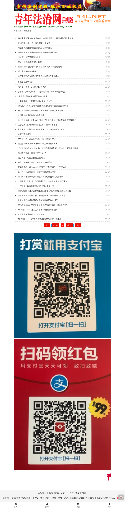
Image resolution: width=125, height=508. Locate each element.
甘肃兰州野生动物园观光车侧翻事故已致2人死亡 (38, 200)
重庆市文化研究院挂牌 (27, 71)
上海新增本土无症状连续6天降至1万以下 (35, 101)
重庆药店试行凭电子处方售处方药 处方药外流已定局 (40, 67)
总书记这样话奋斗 (25, 82)
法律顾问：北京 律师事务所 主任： (17, 498)
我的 (109, 505)
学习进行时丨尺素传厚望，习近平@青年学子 (37, 139)
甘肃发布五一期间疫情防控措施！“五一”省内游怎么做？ (41, 129)
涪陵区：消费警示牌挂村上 (29, 57)
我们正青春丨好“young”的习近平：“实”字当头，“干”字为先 (42, 167)
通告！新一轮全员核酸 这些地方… (32, 158)
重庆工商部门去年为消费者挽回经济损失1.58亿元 (38, 76)
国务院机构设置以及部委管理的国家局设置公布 (38, 52)
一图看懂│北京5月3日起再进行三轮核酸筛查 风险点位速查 (42, 181)
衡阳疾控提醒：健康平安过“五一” (32, 153)
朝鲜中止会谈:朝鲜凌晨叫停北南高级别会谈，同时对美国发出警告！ (46, 38)
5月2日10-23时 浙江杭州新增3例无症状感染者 (37, 210)
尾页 (78, 225)
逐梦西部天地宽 (24, 134)
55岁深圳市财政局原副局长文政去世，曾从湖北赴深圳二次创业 (44, 191)
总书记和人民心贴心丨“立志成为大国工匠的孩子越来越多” (42, 92)
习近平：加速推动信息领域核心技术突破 (35, 48)
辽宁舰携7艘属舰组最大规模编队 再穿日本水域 (37, 125)
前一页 (55, 225)
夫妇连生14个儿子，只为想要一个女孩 (34, 43)
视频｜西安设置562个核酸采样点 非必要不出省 (37, 143)
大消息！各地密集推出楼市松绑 (31, 115)
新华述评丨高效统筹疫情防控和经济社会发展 (37, 172)
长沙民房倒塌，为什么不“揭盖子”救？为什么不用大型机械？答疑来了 (47, 120)
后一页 (69, 225)
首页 (47, 225)
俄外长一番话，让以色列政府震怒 (32, 87)
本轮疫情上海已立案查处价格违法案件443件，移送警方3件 (43, 205)
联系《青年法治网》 (57, 493)
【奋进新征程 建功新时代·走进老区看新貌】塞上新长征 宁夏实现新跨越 (48, 148)
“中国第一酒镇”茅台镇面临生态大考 (32, 96)
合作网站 (42, 493)
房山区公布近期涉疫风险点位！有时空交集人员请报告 (40, 177)
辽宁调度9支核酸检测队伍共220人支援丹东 (36, 186)
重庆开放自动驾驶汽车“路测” (30, 62)
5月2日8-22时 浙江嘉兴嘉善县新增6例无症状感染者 (39, 219)
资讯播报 (27, 31)
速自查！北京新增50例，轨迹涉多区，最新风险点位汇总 (41, 195)
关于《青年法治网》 (78, 493)
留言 (78, 505)
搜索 (47, 505)
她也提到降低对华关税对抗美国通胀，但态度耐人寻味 (40, 110)
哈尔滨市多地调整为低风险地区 (31, 214)
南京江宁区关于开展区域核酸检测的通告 (35, 162)
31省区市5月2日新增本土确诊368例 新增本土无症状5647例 (43, 106)
